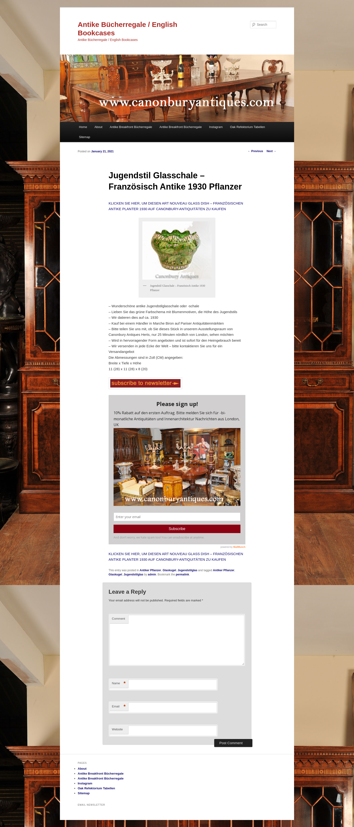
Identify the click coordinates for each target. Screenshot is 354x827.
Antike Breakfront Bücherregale (131, 127)
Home (83, 127)
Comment (118, 618)
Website (117, 729)
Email (119, 706)
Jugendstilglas (187, 570)
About (98, 127)
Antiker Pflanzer (150, 570)
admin (152, 574)
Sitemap (84, 137)
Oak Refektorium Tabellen (247, 127)
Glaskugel (169, 570)
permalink (182, 574)
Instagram (216, 127)
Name (119, 683)
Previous (255, 151)
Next (271, 151)
